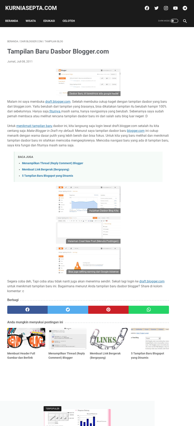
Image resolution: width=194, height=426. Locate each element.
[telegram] (182, 4)
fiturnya (29, 113)
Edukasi (51, 16)
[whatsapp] (112, 326)
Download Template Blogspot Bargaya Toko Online (161, 114)
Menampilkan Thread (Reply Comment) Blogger (52, 180)
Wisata (33, 16)
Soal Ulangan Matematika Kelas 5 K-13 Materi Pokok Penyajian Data (163, 67)
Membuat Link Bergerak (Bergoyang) (45, 186)
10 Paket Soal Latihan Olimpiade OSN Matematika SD (165, 197)
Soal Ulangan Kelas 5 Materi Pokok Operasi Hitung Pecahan (165, 159)
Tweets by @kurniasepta (158, 134)
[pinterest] (82, 326)
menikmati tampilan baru (34, 133)
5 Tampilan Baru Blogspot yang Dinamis (47, 192)
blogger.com (68, 142)
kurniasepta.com (33, 4)
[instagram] (163, 4)
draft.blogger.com (57, 99)
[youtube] (173, 4)
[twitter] (154, 4)
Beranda (13, 16)
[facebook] (144, 4)
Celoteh (71, 16)
